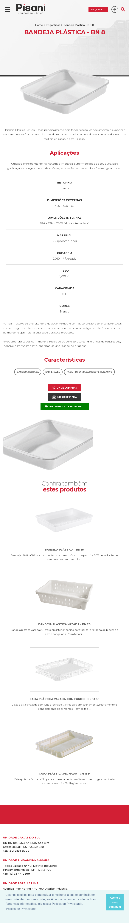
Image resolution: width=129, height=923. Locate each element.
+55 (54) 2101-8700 (16, 851)
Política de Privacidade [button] (21, 908)
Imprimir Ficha (64, 397)
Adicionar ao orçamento (65, 406)
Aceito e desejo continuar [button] (115, 902)
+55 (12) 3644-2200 (16, 873)
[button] (102, 902)
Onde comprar (64, 388)
